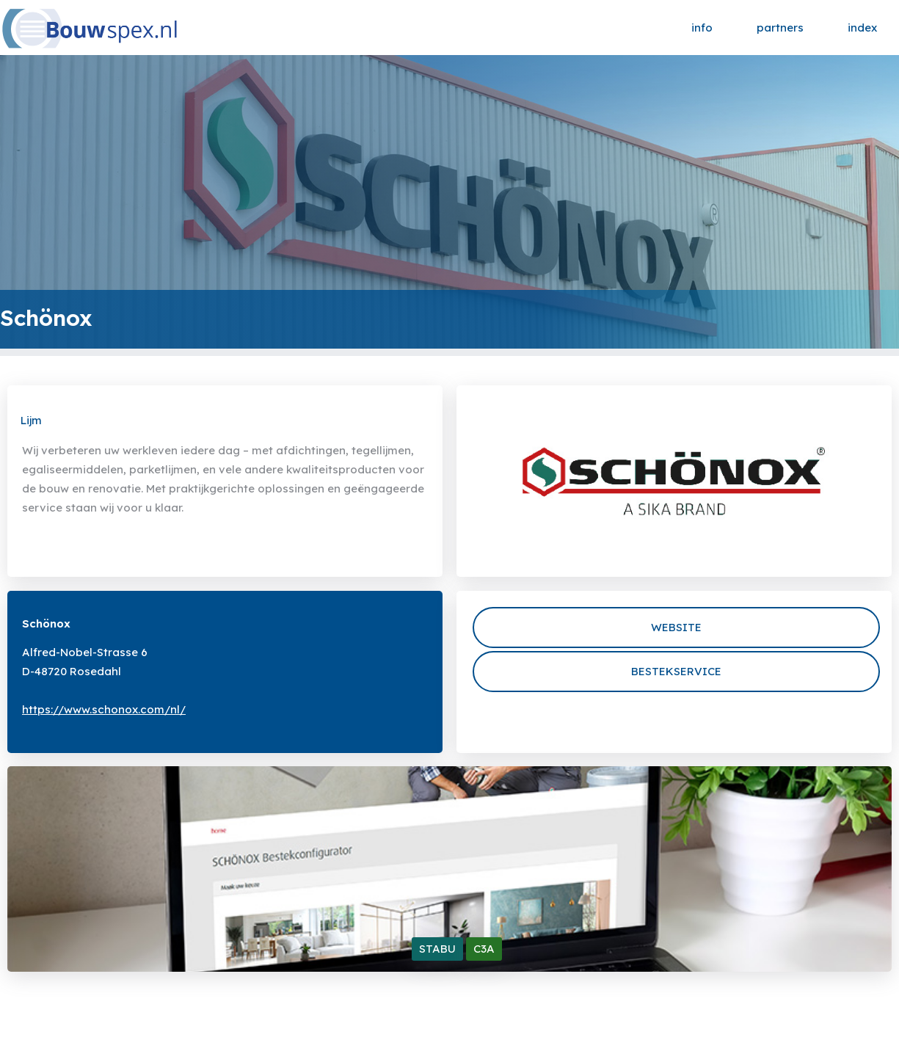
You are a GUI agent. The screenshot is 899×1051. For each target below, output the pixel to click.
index (862, 27)
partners (780, 27)
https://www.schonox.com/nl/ (104, 709)
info (702, 27)
